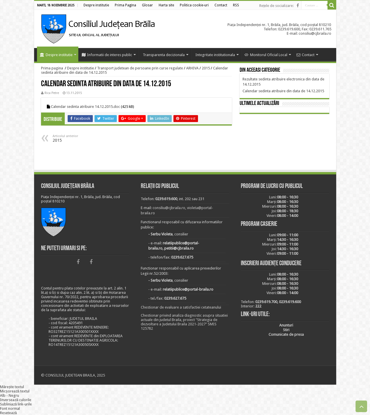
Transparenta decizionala (164, 55)
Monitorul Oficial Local (265, 55)
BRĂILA (284, 143)
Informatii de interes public (107, 55)
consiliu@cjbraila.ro (169, 208)
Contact (305, 55)
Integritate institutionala (215, 55)
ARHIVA (192, 68)
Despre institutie (56, 55)
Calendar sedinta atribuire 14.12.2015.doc (85, 106)
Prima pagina (52, 68)
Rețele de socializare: (276, 5)
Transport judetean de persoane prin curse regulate (140, 68)
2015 (206, 68)
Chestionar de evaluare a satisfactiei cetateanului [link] (181, 307)
